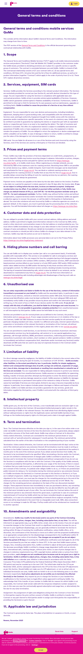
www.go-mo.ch (24, 317)
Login (74, 3)
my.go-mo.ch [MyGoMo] (29, 170)
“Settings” (34, 645)
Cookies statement (35, 640)
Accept (40, 650)
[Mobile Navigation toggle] (5, 3)
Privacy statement (19, 640)
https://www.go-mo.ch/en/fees (65, 206)
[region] (41, 644)
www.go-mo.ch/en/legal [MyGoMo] (12, 277)
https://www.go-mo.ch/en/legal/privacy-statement (23, 240)
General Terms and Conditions (33, 45)
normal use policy (70, 326)
